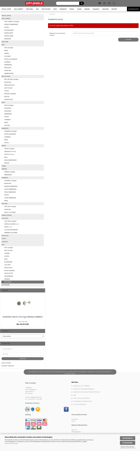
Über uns (74, 430)
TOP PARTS (7, 56)
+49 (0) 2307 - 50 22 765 (35, 399)
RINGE (6, 50)
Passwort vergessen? (8, 366)
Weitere (114, 9)
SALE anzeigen (8, 247)
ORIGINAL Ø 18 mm (10, 151)
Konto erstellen (6, 363)
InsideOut (4, 241)
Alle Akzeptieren (128, 438)
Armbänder (7, 209)
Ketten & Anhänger (10, 212)
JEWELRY (6, 163)
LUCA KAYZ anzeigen (10, 221)
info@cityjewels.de (35, 397)
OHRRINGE (7, 62)
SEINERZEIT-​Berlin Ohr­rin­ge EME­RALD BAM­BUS (23, 317)
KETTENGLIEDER (9, 30)
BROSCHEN (7, 68)
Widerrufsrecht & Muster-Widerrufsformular (86, 392)
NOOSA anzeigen (9, 148)
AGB (74, 395)
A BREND (7, 253)
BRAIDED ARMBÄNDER (10, 186)
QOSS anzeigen (9, 105)
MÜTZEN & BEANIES (10, 94)
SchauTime (5, 235)
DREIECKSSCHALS (9, 85)
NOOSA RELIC (8, 268)
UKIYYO (3, 238)
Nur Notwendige (127, 443)
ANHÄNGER (7, 39)
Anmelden (22, 358)
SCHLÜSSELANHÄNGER (11, 230)
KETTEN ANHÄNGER (10, 134)
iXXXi (37, 9)
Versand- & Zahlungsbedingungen (83, 389)
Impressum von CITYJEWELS (81, 386)
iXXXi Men (105, 9)
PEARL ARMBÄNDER (10, 192)
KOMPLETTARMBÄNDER (11, 24)
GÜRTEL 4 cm (8, 227)
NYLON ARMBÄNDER (10, 189)
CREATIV (6, 53)
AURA (5, 259)
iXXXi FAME (29, 9)
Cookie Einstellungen (79, 404)
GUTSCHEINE (5, 285)
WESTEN (6, 96)
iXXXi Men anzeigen (10, 206)
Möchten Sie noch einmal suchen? (57, 34)
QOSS (55, 9)
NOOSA (72, 9)
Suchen (128, 39)
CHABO (79, 9)
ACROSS (6, 256)
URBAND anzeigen (9, 172)
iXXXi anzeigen (8, 48)
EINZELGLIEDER (8, 36)
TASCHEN (7, 125)
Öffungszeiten (133, 9)
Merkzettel (74, 419)
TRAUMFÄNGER (8, 276)
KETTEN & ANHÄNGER (10, 59)
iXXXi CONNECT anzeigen (11, 21)
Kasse (73, 421)
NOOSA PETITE (8, 273)
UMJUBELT (7, 279)
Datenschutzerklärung (11, 443)
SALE (2, 244)
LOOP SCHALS (8, 88)
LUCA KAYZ (4, 218)
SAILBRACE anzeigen (10, 180)
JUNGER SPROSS (6, 215)
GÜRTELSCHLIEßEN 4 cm (11, 224)
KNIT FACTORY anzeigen (11, 79)
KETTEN (6, 27)
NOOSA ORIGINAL (9, 270)
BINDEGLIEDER (8, 33)
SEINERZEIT (63, 9)
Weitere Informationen (128, 447)
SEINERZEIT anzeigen (10, 131)
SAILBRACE (96, 9)
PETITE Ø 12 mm (9, 154)
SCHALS (6, 91)
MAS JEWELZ (7, 282)
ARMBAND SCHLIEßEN (10, 232)
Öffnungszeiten (76, 432)
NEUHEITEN (7, 82)
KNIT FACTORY (46, 9)
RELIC (6, 157)
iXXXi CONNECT (18, 9)
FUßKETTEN (7, 70)
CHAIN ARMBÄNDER (10, 198)
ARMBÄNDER (8, 65)
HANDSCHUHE (8, 99)
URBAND (87, 9)
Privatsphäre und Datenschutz (82, 401)
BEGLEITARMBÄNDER (10, 160)
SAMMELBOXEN (8, 73)
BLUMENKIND (8, 262)
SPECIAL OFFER (6, 9)
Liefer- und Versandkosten (81, 398)
